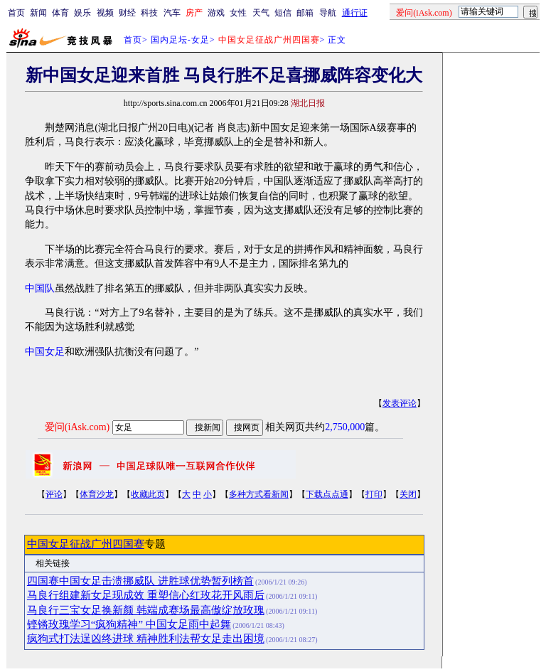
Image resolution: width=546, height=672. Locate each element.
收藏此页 (148, 494)
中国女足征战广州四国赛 (85, 544)
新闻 (38, 13)
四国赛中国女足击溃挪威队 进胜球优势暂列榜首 (140, 581)
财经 (127, 13)
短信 (282, 13)
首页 (16, 13)
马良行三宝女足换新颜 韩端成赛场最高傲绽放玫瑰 (145, 610)
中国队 (40, 288)
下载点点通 (327, 494)
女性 (238, 13)
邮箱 (305, 13)
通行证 (355, 13)
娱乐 (82, 13)
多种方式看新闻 (259, 494)
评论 (54, 494)
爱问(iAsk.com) (77, 427)
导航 (327, 13)
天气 (260, 13)
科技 (149, 13)
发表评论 (399, 403)
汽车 (172, 13)
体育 (60, 13)
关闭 (408, 494)
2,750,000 (345, 427)
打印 (373, 494)
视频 (105, 13)
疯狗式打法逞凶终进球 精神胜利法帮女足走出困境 (145, 638)
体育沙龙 (97, 494)
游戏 (216, 13)
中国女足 (45, 351)
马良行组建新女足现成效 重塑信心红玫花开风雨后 (145, 595)
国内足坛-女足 (180, 40)
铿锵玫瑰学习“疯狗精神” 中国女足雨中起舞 (129, 624)
